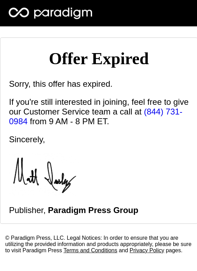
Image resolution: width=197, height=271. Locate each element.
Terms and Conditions (90, 250)
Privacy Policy (147, 250)
